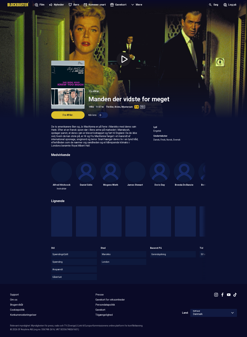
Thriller (110, 107)
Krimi (117, 107)
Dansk (156, 139)
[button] (136, 5)
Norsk (169, 139)
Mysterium (127, 107)
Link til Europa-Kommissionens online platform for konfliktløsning (110, 325)
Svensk (176, 139)
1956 (91, 107)
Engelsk (157, 131)
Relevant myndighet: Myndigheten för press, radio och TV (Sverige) (43, 325)
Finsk (163, 139)
